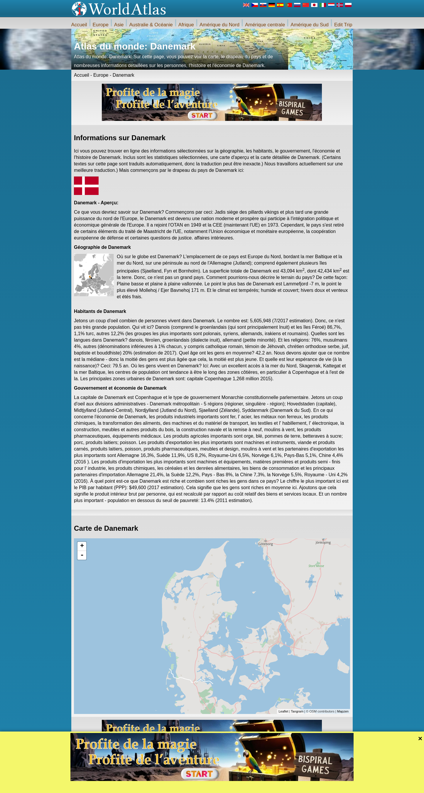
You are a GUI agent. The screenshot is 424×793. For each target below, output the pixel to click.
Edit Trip (343, 25)
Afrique (186, 25)
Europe (101, 25)
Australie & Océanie (151, 25)
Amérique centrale (265, 25)
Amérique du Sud (309, 25)
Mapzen (343, 711)
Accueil (79, 25)
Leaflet (283, 711)
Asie (119, 25)
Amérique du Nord (219, 25)
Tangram (297, 711)
